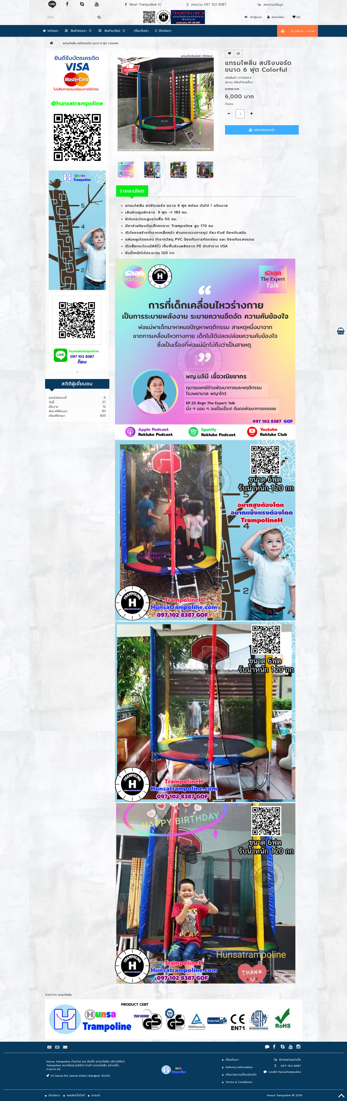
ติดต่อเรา (163, 30)
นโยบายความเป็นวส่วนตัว (241, 1075)
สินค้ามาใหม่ (111, 30)
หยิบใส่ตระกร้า (262, 129)
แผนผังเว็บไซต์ (76, 1095)
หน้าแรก (50, 30)
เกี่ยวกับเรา (140, 30)
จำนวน (229, 104)
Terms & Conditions (238, 1082)
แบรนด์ (95, 1095)
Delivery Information (239, 1067)
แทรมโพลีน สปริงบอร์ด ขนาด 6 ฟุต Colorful (90, 43)
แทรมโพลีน (65, 995)
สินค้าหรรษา (78, 30)
